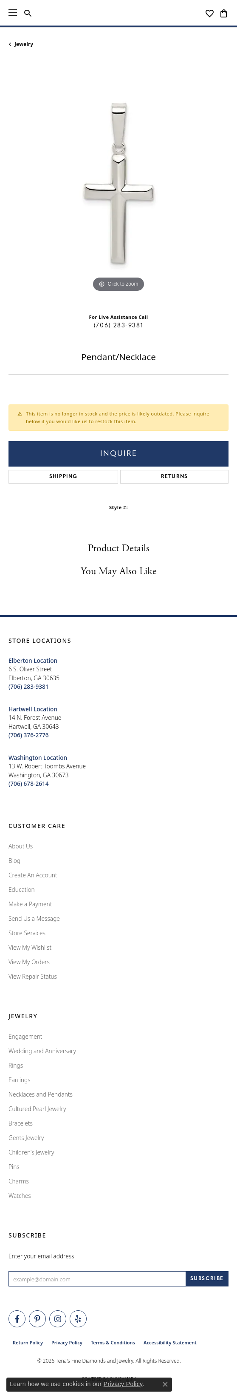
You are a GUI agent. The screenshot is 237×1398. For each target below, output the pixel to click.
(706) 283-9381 (118, 326)
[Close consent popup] (165, 1384)
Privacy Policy (66, 1342)
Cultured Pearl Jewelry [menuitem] (37, 1109)
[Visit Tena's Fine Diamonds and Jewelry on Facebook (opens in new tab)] (16, 1318)
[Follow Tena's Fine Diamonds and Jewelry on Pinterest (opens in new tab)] (37, 1318)
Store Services (26, 933)
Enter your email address (41, 1256)
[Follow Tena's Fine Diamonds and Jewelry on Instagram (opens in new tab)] (57, 1318)
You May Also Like (119, 571)
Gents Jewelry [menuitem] (26, 1138)
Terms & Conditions (113, 1342)
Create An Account (32, 875)
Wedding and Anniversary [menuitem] (42, 1051)
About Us (20, 846)
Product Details (119, 548)
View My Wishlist (29, 947)
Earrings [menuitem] (19, 1080)
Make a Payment (30, 904)
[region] (118, 184)
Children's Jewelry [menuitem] (31, 1152)
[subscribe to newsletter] (207, 1278)
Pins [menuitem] (14, 1167)
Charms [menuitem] (18, 1181)
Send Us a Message (34, 918)
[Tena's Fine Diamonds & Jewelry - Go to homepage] (118, 12)
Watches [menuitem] (19, 1196)
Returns (174, 476)
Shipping (63, 476)
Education (21, 889)
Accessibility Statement (170, 1342)
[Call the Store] (28, 686)
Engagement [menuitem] (25, 1036)
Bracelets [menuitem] (20, 1123)
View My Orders (29, 962)
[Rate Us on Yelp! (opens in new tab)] (78, 1318)
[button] (28, 12)
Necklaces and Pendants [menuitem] (40, 1094)
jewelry (23, 44)
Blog (14, 861)
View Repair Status (32, 976)
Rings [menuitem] (15, 1065)
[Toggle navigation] (12, 13)
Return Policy (28, 1342)
